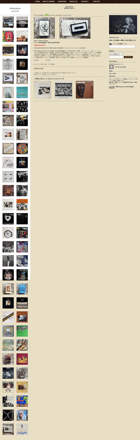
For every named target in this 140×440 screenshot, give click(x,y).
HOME (37, 1)
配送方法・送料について (115, 82)
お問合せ (125, 79)
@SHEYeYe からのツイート (116, 64)
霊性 (45, 64)
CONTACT (85, 1)
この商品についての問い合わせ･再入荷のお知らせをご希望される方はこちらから (55, 72)
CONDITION (62, 1)
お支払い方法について (118, 80)
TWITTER (96, 1)
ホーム (111, 79)
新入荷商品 (40, 15)
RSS (110, 73)
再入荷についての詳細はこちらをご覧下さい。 (46, 74)
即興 (42, 64)
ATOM (114, 73)
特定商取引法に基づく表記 (130, 82)
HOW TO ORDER (48, 1)
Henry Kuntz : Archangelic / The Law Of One (58, 15)
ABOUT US (73, 1)
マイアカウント (118, 79)
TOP (35, 15)
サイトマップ (112, 84)
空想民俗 (52, 64)
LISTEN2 (48, 60)
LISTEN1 (36, 60)
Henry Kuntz (43, 41)
